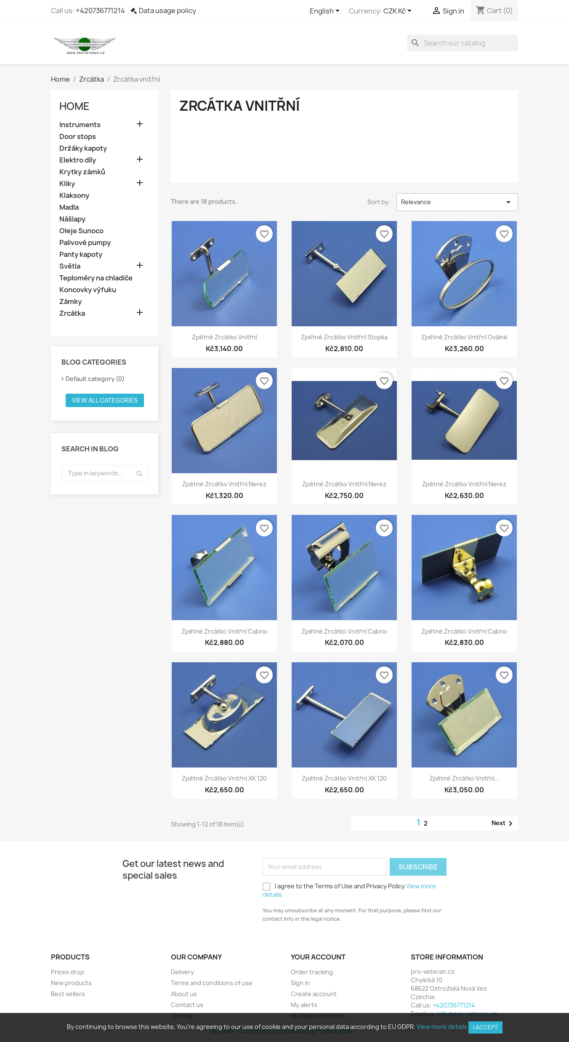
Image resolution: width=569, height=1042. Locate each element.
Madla (69, 207)
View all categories (105, 400)
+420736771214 (100, 10)
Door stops (77, 136)
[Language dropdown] (326, 11)
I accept (485, 1027)
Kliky (67, 183)
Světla (69, 266)
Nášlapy (72, 219)
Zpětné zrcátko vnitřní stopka (344, 337)
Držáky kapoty (83, 148)
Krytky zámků (82, 172)
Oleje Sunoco (81, 231)
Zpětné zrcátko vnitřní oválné (464, 337)
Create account (314, 994)
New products (71, 983)
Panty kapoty (80, 254)
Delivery (182, 972)
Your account (318, 957)
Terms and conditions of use (212, 983)
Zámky (70, 301)
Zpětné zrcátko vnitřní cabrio (224, 631)
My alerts (304, 1005)
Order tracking (312, 972)
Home (74, 106)
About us (184, 994)
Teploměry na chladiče (96, 278)
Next (504, 823)
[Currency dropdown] (399, 11)
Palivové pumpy (85, 242)
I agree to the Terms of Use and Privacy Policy (349, 890)
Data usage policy (167, 10)
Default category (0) (95, 379)
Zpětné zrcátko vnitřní (224, 337)
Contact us (187, 1005)
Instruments (80, 124)
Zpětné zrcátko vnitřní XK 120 (224, 778)
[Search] (462, 43)
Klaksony (74, 195)
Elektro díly (77, 160)
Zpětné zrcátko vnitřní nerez (224, 484)
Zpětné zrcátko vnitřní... (464, 778)
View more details (442, 1027)
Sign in (300, 983)
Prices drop (67, 972)
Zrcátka (72, 313)
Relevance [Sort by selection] (457, 202)
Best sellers (68, 994)
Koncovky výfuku (87, 289)
